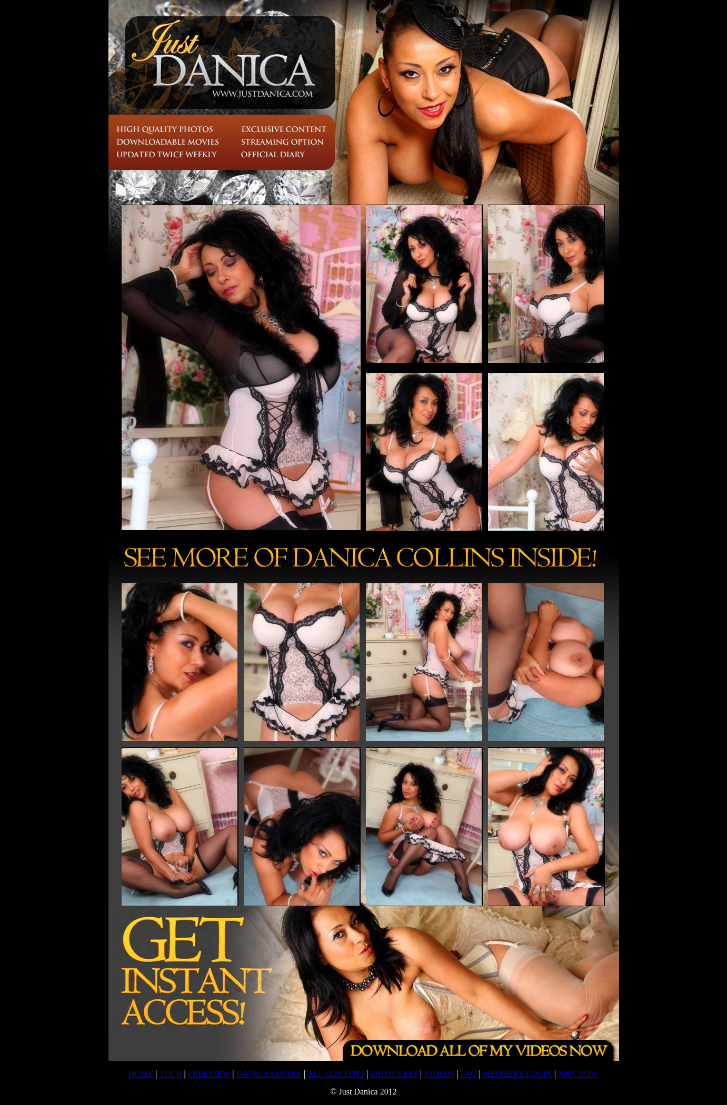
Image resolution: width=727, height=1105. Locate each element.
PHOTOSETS (393, 1073)
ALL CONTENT (335, 1073)
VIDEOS (439, 1073)
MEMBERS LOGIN (517, 1073)
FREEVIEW (209, 1073)
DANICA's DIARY (269, 1073)
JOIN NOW (578, 1073)
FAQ (469, 1073)
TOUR (170, 1073)
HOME (140, 1073)
